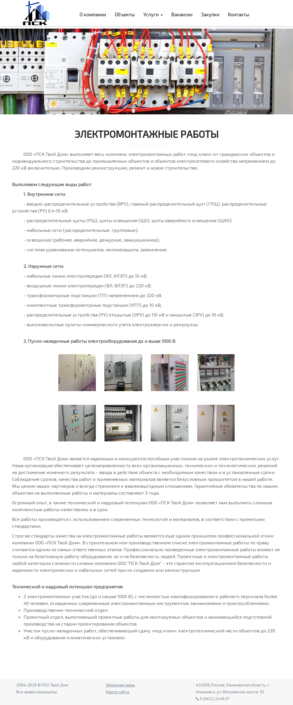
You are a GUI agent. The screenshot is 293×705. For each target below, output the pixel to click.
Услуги (153, 14)
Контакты (238, 14)
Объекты (125, 14)
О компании (93, 14)
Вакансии (182, 14)
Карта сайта (117, 691)
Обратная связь (120, 684)
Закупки (210, 14)
